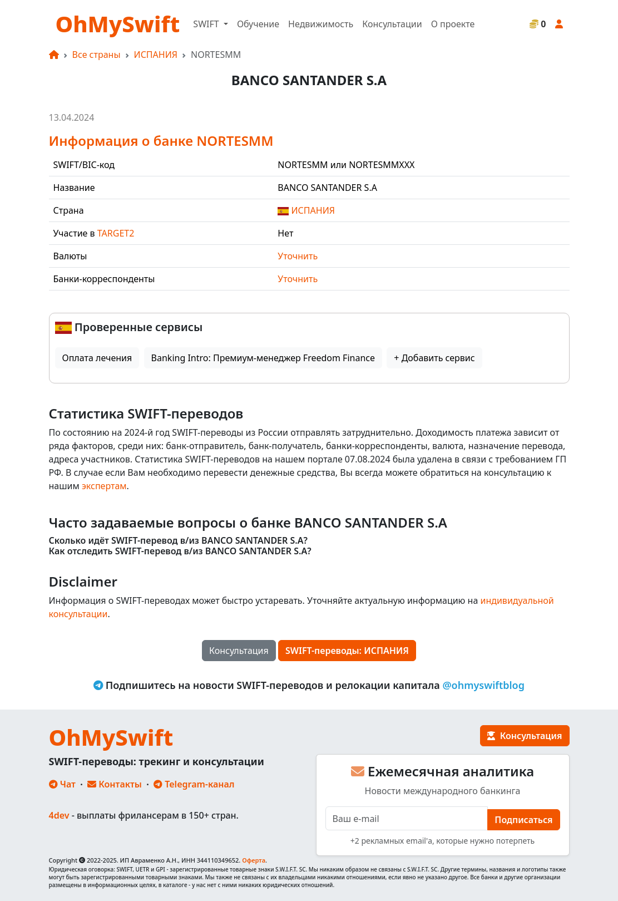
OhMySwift (118, 23)
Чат (62, 784)
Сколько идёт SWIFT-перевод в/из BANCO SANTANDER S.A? (178, 540)
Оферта (253, 860)
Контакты (114, 784)
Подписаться (523, 820)
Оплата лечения (97, 358)
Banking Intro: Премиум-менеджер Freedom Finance (263, 358)
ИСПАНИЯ (155, 54)
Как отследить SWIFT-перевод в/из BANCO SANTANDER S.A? (180, 551)
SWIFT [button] (207, 24)
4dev (59, 815)
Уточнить (298, 256)
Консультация (239, 650)
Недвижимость (320, 24)
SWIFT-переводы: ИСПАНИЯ (347, 650)
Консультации (392, 24)
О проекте (453, 24)
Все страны (96, 54)
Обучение (258, 24)
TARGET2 (116, 233)
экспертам (104, 486)
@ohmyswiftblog (483, 685)
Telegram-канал (194, 784)
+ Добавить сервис (434, 358)
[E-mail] (406, 818)
